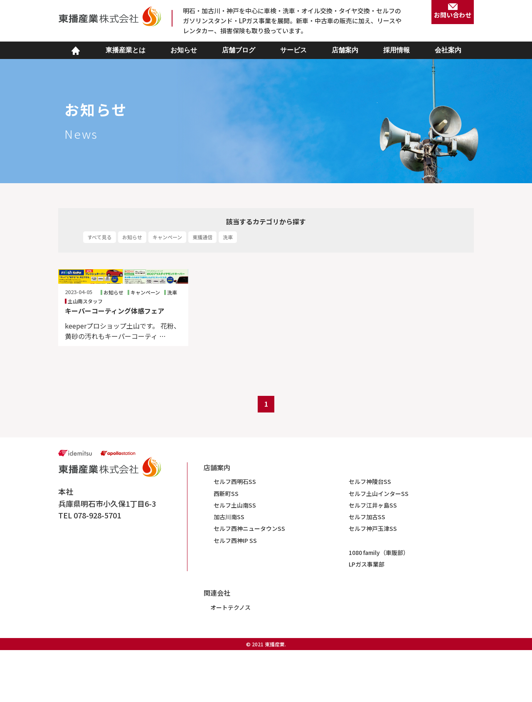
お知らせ (183, 50)
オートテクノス (230, 659)
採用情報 (396, 50)
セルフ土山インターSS (379, 545)
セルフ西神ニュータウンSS (249, 580)
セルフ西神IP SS (235, 592)
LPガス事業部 (366, 615)
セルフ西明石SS (235, 533)
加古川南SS (229, 568)
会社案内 (448, 50)
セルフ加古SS (367, 568)
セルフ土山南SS (235, 556)
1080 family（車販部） (379, 604)
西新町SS (226, 545)
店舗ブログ (238, 50)
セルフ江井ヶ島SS (373, 556)
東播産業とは (125, 50)
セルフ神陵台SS (370, 533)
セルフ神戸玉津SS (373, 580)
